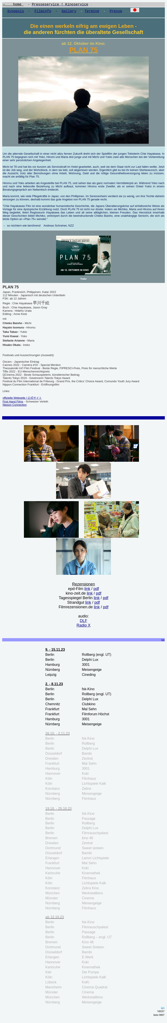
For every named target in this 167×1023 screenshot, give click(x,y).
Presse (116, 11)
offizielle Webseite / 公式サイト (22, 399)
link (87, 590)
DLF (83, 622)
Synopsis (15, 11)
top (162, 641)
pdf (96, 590)
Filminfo (42, 11)
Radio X (83, 627)
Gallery (69, 11)
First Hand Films (13, 403)
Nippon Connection (15, 406)
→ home (13, 5)
